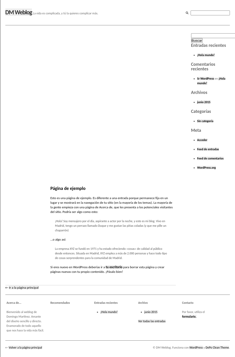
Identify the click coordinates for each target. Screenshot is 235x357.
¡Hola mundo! (206, 55)
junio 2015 (204, 102)
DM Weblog (18, 12)
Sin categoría (205, 121)
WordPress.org (206, 167)
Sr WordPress (205, 78)
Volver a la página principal (25, 347)
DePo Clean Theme (217, 347)
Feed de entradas (208, 149)
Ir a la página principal (24, 287)
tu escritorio (114, 267)
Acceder (202, 140)
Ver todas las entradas (152, 321)
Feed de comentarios (210, 158)
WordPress (196, 347)
